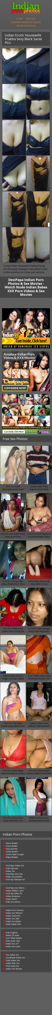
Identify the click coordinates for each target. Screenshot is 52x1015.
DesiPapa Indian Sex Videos (26, 22)
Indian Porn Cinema (14, 911)
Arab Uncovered (13, 902)
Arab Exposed (12, 869)
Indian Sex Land (13, 947)
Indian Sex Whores (14, 913)
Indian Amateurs (13, 897)
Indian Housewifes (14, 877)
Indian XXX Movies (14, 969)
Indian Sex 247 (12, 944)
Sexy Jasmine (11, 849)
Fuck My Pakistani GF (15, 880)
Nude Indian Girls (13, 924)
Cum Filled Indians (14, 938)
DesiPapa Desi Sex (14, 874)
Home (19, 18)
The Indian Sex (12, 955)
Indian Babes (11, 899)
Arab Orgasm (12, 933)
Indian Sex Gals (12, 919)
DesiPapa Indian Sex (15, 866)
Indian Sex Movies (26, 26)
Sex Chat (31, 18)
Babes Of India (12, 936)
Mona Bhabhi (12, 844)
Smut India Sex (12, 966)
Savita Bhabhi (12, 852)
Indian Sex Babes (13, 922)
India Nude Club (13, 941)
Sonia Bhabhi (11, 846)
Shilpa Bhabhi (12, 858)
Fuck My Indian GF (14, 894)
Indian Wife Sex (12, 964)
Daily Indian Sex (13, 961)
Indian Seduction (13, 916)
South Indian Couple (15, 855)
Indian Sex (10, 871)
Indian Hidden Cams (15, 891)
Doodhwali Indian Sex (15, 958)
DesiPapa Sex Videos (15, 888)
